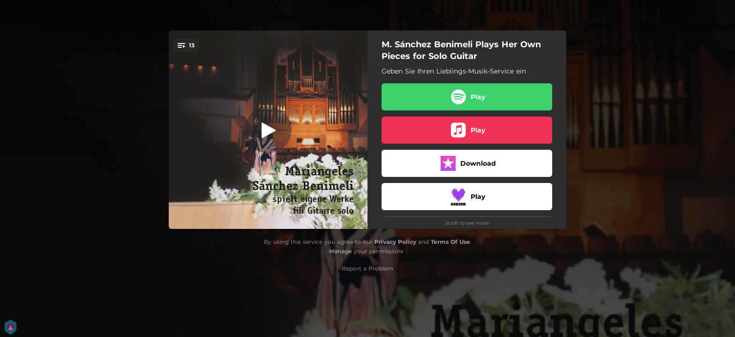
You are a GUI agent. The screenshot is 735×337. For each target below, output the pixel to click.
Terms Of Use (450, 241)
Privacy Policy (395, 241)
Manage (340, 251)
